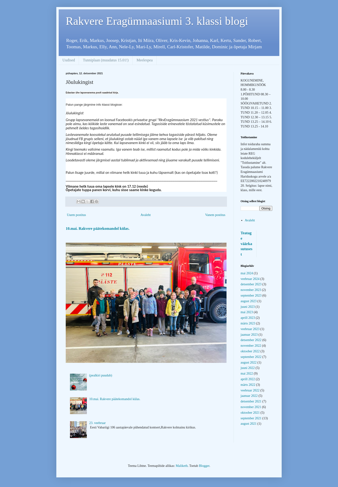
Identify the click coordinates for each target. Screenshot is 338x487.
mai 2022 (247, 373)
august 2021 (249, 423)
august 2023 (249, 301)
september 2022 (251, 357)
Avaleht (146, 215)
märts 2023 (248, 323)
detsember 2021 (251, 401)
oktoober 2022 (250, 351)
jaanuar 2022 (249, 396)
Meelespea (145, 60)
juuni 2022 (248, 368)
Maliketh (182, 466)
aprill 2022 (248, 379)
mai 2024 (247, 273)
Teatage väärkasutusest (246, 244)
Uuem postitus (76, 215)
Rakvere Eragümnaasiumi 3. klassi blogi (157, 21)
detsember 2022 (251, 340)
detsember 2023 (251, 284)
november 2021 (251, 407)
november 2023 (251, 290)
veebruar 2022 (250, 390)
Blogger (204, 466)
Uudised (68, 60)
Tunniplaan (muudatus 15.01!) (106, 60)
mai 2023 (247, 312)
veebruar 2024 (250, 279)
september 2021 (251, 418)
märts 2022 (248, 385)
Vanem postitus (215, 215)
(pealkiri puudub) (100, 375)
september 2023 (251, 295)
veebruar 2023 (250, 329)
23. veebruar (97, 423)
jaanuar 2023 (249, 334)
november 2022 (251, 345)
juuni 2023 (248, 307)
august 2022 (249, 362)
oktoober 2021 (250, 412)
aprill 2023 (248, 318)
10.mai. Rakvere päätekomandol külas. (97, 228)
